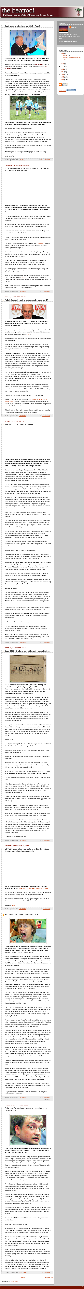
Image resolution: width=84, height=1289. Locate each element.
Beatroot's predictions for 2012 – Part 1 (22, 26)
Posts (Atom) (14, 1281)
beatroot (73, 27)
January (65, 55)
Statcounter (62, 91)
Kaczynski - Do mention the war (19, 424)
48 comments (46, 840)
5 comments (46, 909)
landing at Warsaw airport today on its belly (33, 888)
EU (50, 1099)
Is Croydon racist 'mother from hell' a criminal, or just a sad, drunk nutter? (27, 169)
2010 (62, 66)
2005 (62, 79)
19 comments (46, 416)
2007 (62, 74)
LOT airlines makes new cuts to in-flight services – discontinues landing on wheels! (28, 850)
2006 (62, 77)
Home (23, 1277)
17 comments (46, 291)
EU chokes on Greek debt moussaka (21, 914)
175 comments (45, 160)
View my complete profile (68, 41)
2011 (62, 64)
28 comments (46, 642)
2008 (62, 72)
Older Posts (49, 1277)
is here (28, 334)
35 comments (46, 1272)
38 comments (46, 1097)
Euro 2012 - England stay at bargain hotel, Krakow (27, 651)
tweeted (40, 243)
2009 (62, 69)
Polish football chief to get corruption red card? (26, 300)
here (13, 905)
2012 (62, 53)
